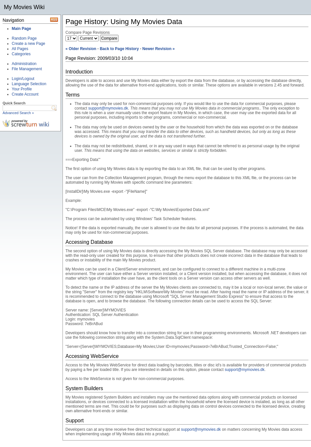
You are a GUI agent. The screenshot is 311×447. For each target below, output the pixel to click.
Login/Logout (23, 78)
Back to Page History (119, 48)
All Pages (20, 48)
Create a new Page (28, 43)
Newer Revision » (158, 48)
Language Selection (29, 84)
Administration (24, 63)
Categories (21, 54)
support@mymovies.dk (108, 108)
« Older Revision (80, 48)
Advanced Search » (18, 113)
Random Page (24, 38)
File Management (27, 69)
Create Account (25, 94)
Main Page (21, 28)
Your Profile (22, 89)
